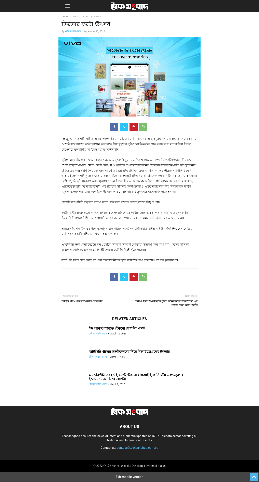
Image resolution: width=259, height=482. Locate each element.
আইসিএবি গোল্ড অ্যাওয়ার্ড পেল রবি (82, 301)
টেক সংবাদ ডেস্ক (73, 31)
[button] (68, 6)
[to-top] (254, 475)
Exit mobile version (129, 477)
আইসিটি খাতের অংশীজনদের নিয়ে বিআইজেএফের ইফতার (129, 352)
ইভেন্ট (75, 16)
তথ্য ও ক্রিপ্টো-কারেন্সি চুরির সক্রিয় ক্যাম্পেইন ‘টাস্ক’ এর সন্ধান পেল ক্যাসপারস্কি (166, 303)
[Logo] (129, 414)
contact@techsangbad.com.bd (137, 448)
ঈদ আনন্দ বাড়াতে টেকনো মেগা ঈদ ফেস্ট (117, 328)
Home (65, 16)
